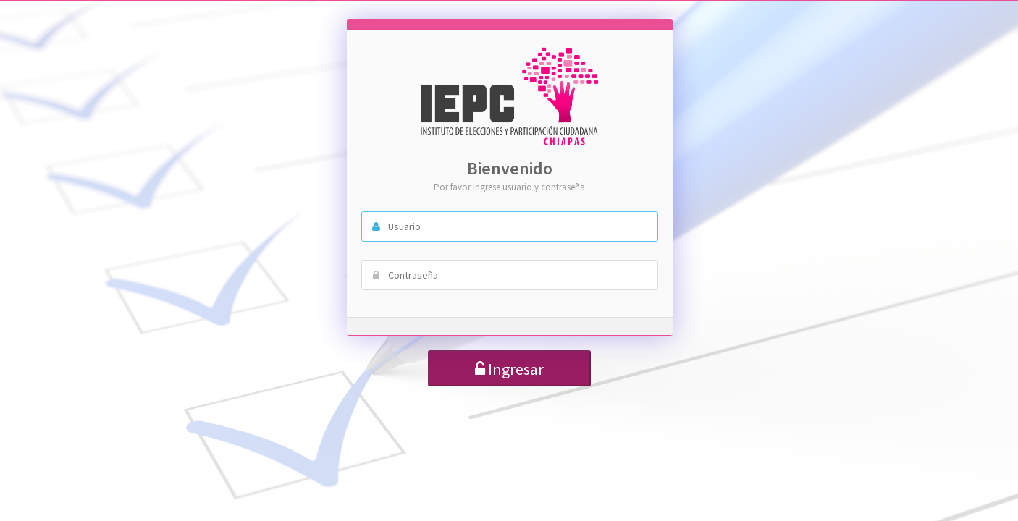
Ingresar (509, 369)
